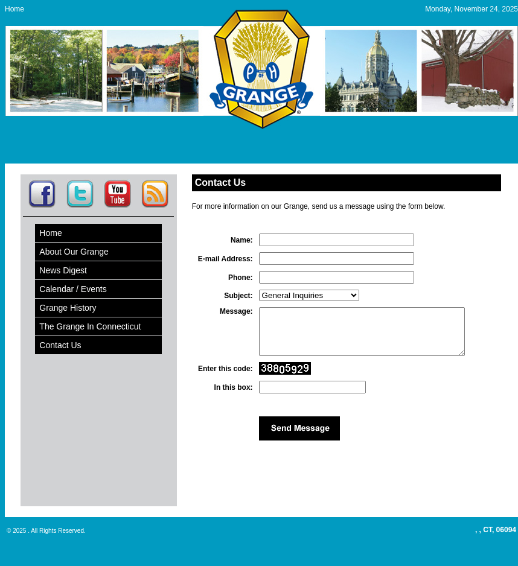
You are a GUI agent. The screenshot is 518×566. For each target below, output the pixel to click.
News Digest (63, 270)
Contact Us (60, 345)
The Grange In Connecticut (90, 326)
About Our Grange (73, 251)
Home (14, 9)
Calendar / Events (72, 289)
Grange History (67, 308)
